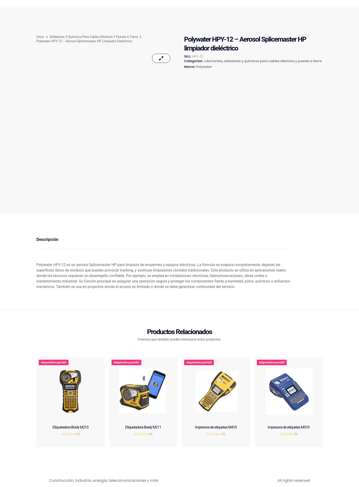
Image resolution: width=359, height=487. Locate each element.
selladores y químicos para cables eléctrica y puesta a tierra (94, 37)
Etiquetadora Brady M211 (143, 427)
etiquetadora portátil (53, 362)
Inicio (40, 37)
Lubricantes (213, 61)
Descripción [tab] (47, 239)
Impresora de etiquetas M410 (216, 427)
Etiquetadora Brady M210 (70, 427)
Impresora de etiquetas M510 (288, 427)
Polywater (204, 66)
